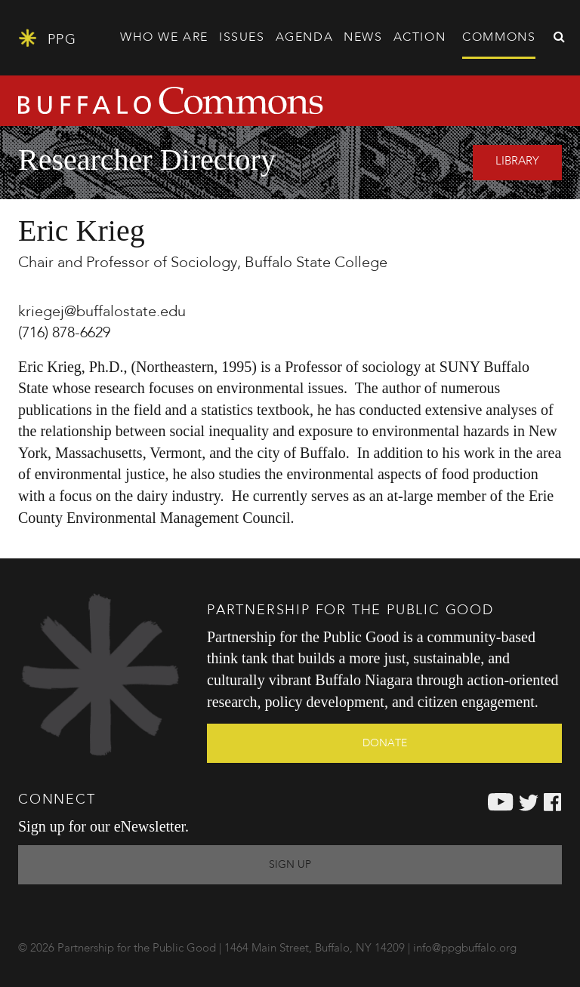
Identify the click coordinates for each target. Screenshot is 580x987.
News (363, 38)
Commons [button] (498, 38)
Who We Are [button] (164, 38)
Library (517, 162)
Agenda (305, 38)
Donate (384, 743)
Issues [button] (242, 38)
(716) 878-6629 (64, 333)
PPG (47, 38)
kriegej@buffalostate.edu (102, 312)
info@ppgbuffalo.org (465, 949)
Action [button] (419, 38)
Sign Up (290, 864)
